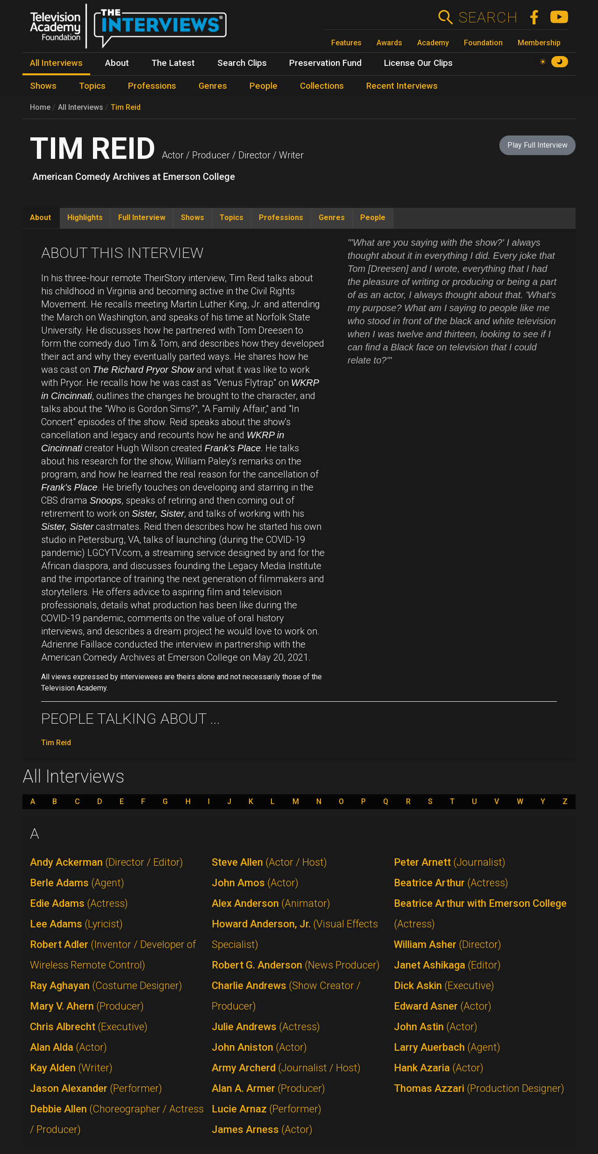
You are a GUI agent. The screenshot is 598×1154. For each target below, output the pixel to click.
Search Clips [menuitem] (242, 63)
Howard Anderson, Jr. (295, 934)
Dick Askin (444, 985)
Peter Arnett (449, 862)
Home (40, 107)
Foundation (483, 42)
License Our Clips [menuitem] (418, 63)
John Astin (435, 1027)
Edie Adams (79, 903)
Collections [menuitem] (322, 86)
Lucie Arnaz (266, 1109)
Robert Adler (113, 955)
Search (488, 17)
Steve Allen (269, 862)
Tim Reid (126, 107)
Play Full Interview (537, 145)
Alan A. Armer (268, 1088)
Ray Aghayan (106, 985)
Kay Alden (71, 1068)
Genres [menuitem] (213, 86)
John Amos (255, 883)
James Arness (262, 1129)
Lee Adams (76, 924)
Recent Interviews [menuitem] (402, 86)
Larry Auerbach (447, 1047)
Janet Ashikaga (447, 965)
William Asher (447, 944)
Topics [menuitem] (92, 86)
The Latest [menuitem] (173, 63)
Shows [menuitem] (43, 86)
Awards (389, 42)
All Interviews (80, 107)
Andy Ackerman (106, 862)
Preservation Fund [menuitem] (325, 63)
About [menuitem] (117, 63)
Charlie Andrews (286, 996)
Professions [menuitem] (152, 86)
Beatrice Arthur (451, 883)
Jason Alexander (96, 1088)
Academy (433, 42)
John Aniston (259, 1047)
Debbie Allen (117, 1119)
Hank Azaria (439, 1068)
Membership (539, 42)
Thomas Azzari (479, 1088)
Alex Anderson (271, 903)
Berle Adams (77, 883)
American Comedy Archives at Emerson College (133, 176)
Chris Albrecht (89, 1027)
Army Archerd (286, 1068)
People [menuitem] (263, 86)
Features (346, 42)
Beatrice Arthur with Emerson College (480, 914)
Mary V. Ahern (87, 1006)
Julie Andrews (266, 1027)
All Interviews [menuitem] (56, 63)
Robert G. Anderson (296, 965)
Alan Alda (68, 1047)
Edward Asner (442, 1006)
